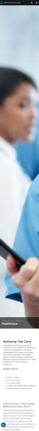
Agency (11, 321)
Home (4, 321)
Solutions (19, 321)
